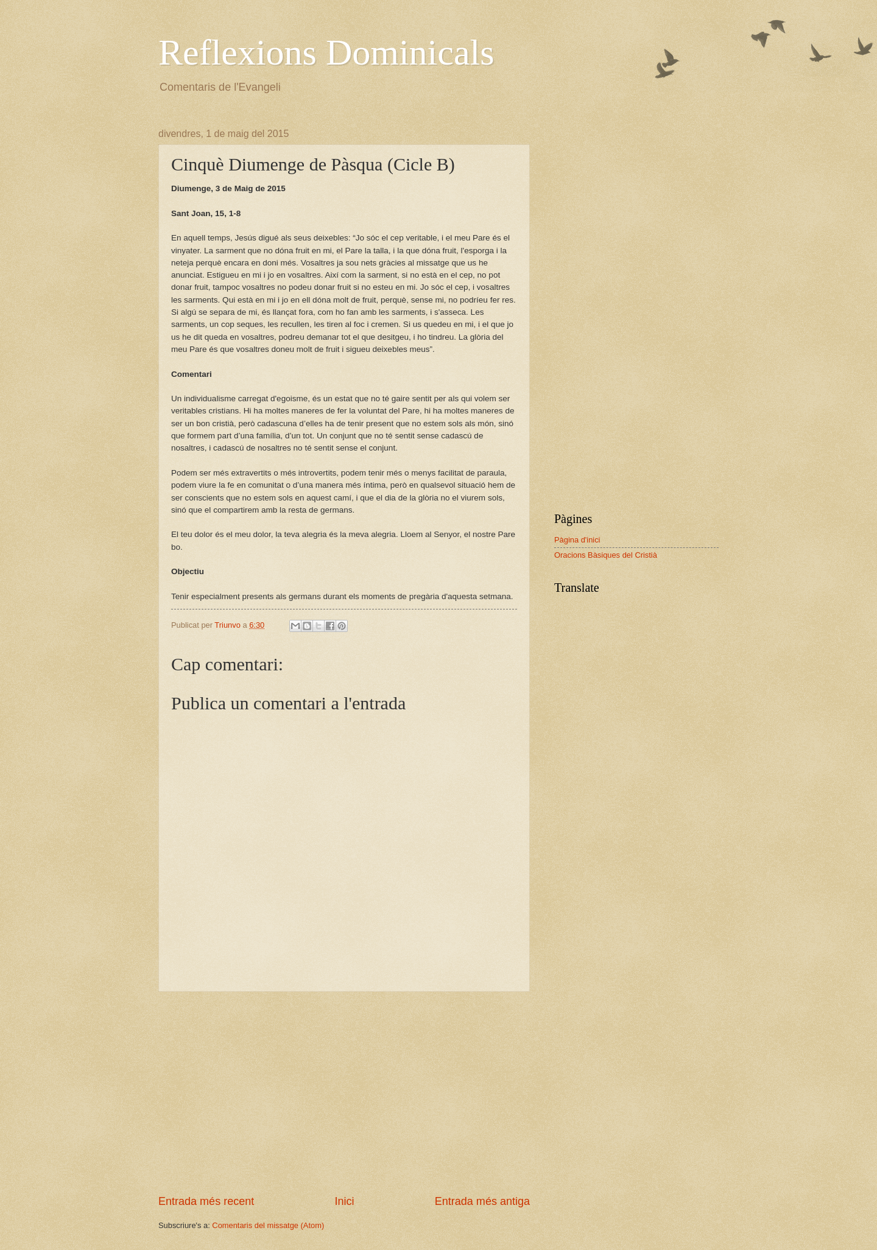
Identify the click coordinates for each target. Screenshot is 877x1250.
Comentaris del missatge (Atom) (268, 1225)
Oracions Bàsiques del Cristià (605, 555)
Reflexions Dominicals (326, 52)
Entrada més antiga (482, 1201)
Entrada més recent (206, 1201)
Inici (344, 1201)
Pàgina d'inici (577, 539)
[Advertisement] (344, 1093)
